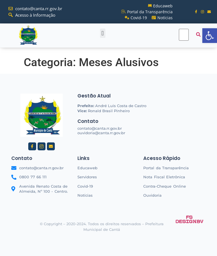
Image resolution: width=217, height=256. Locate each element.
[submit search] (198, 34)
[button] (102, 33)
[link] (209, 35)
